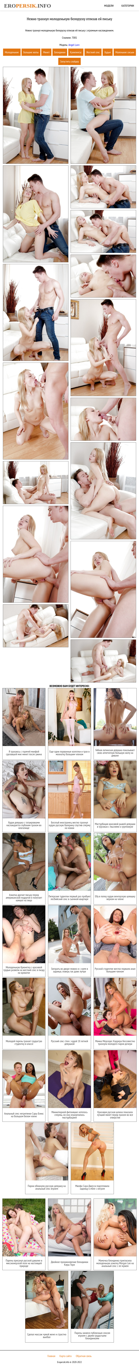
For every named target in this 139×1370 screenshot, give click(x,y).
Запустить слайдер (69, 61)
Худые (107, 52)
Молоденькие (12, 52)
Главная (51, 1356)
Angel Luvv (74, 45)
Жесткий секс (93, 52)
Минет (46, 52)
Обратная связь (84, 1356)
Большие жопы (31, 52)
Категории (127, 5)
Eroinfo (27, 6)
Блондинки (60, 52)
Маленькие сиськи (124, 52)
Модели (108, 5)
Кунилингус (76, 52)
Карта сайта (66, 1356)
